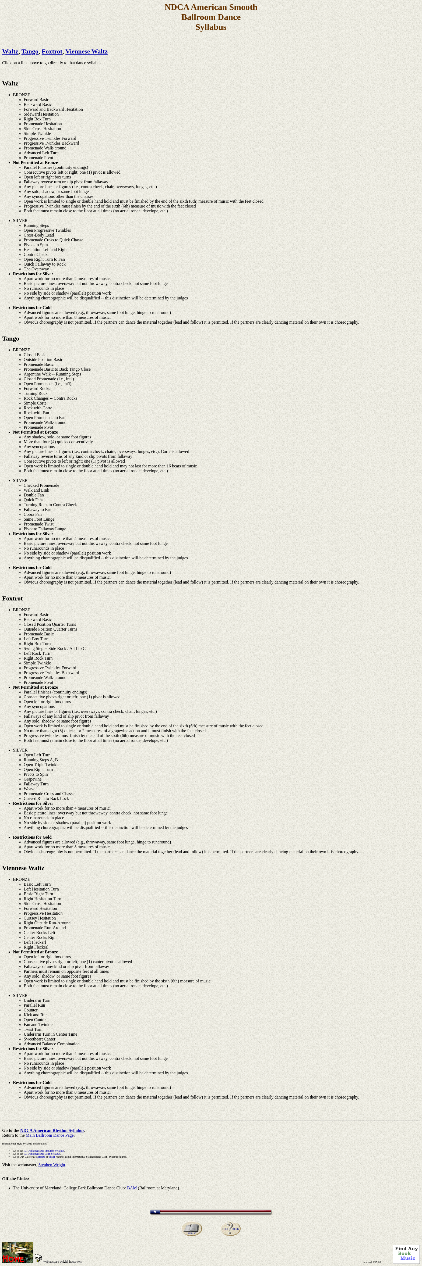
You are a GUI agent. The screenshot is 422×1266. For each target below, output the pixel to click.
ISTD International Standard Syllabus (44, 1150)
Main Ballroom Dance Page (50, 1135)
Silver (52, 1156)
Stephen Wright (51, 1165)
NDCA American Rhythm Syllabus (52, 1130)
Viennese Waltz (86, 51)
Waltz (10, 51)
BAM (132, 1188)
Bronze (41, 1156)
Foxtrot (52, 51)
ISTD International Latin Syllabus (42, 1153)
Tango (30, 51)
